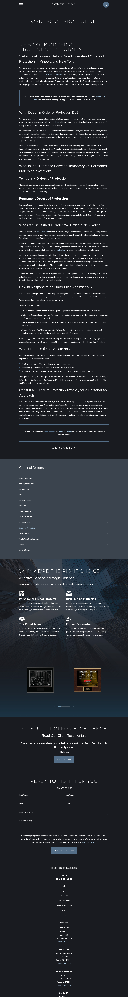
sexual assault (42, 231)
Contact (64, 916)
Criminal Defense (64, 901)
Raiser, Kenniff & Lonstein (52, 74)
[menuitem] (64, 479)
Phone (21, 804)
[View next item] (74, 707)
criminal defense (59, 250)
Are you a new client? (27, 813)
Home (64, 891)
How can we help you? (27, 821)
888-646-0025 (64, 879)
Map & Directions (64, 942)
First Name (23, 795)
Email (67, 804)
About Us (64, 896)
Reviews (64, 911)
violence (56, 122)
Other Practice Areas (64, 906)
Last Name (69, 795)
